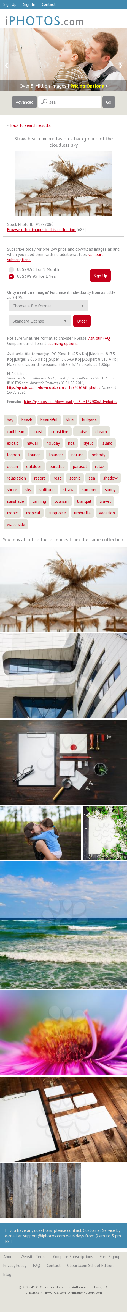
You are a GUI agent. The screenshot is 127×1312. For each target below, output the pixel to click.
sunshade (15, 501)
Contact (49, 4)
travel (105, 501)
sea (92, 478)
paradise (57, 466)
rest (57, 478)
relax (99, 466)
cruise (82, 431)
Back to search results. (30, 125)
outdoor (33, 466)
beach (26, 420)
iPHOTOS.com (55, 1292)
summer (89, 489)
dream (101, 431)
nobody (98, 454)
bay (10, 420)
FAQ (36, 1265)
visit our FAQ (99, 338)
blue (70, 420)
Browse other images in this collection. (41, 229)
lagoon (13, 454)
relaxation (16, 478)
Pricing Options (87, 86)
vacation (107, 512)
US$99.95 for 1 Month (36, 269)
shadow (110, 478)
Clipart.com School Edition (90, 1265)
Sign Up (10, 4)
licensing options (62, 343)
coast (38, 431)
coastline (59, 431)
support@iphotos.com (44, 1235)
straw (68, 489)
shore (12, 489)
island (107, 443)
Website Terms (34, 1256)
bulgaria (89, 420)
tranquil (84, 501)
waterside (16, 524)
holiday (53, 443)
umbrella (82, 512)
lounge (34, 454)
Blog (7, 1274)
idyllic (88, 443)
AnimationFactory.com (85, 1292)
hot (71, 443)
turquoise (57, 512)
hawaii (32, 443)
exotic (12, 443)
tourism (61, 501)
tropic (12, 512)
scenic (74, 478)
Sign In (29, 4)
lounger (56, 454)
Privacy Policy (14, 1265)
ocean (12, 466)
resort (39, 478)
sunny (110, 489)
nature (77, 454)
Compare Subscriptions (73, 1256)
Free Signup (110, 1256)
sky (28, 489)
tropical (33, 512)
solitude (47, 489)
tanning (39, 501)
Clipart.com (34, 1292)
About (8, 1256)
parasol (80, 466)
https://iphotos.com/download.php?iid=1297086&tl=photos (53, 387)
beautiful (49, 420)
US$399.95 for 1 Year (35, 276)
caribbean (15, 431)
